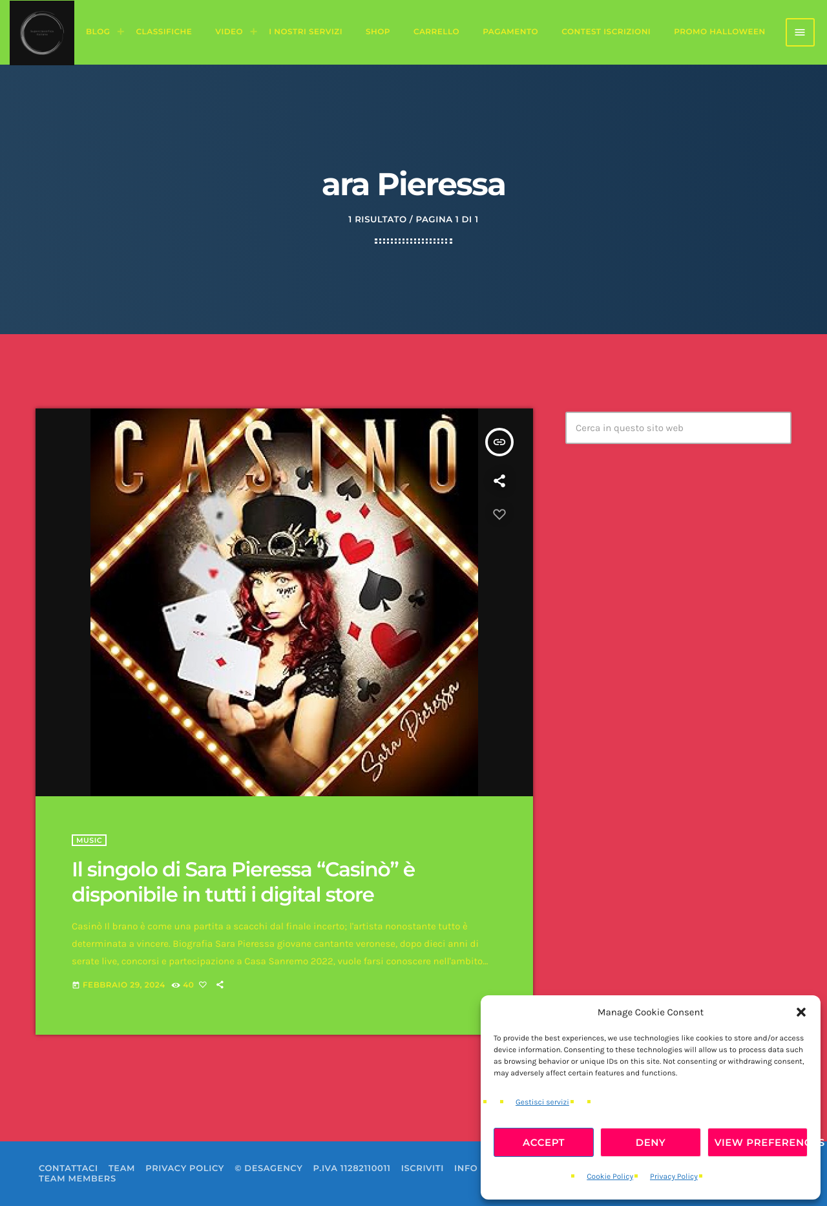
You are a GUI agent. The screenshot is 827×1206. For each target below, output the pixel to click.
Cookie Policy (610, 1176)
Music (89, 840)
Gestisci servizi (542, 1102)
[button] (801, 1012)
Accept (544, 1142)
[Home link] (42, 32)
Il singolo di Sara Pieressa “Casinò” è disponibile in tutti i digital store (243, 882)
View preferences (761, 1142)
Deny (651, 1142)
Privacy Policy (674, 1176)
